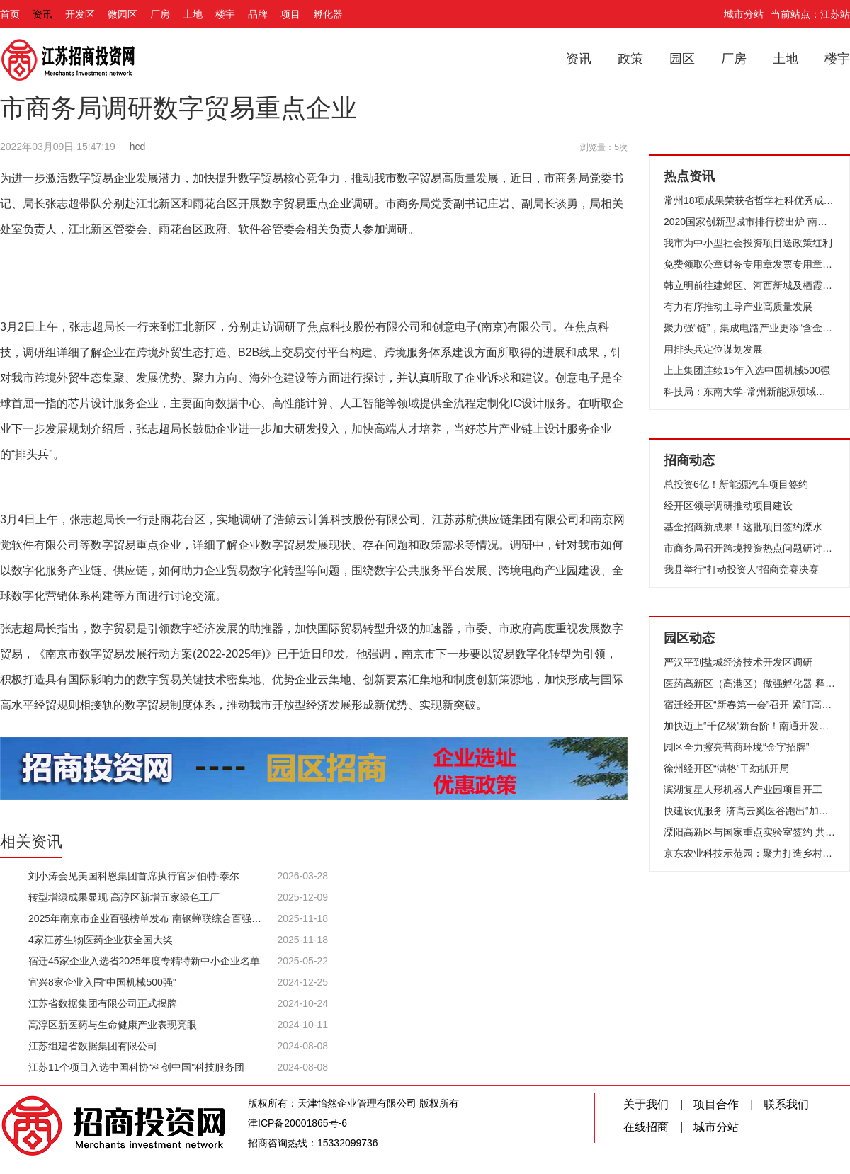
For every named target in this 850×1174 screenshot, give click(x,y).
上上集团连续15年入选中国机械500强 (747, 370)
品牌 (258, 14)
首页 (10, 14)
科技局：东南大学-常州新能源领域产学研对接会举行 (749, 391)
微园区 (122, 14)
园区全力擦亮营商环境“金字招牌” (736, 747)
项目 (290, 14)
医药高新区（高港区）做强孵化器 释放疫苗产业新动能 (749, 683)
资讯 (42, 14)
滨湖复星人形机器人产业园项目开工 (743, 789)
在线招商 (646, 1127)
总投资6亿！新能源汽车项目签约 (736, 484)
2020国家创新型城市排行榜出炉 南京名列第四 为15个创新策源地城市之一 (749, 221)
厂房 (160, 14)
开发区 (80, 14)
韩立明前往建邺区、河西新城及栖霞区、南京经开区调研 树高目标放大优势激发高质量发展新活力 (749, 285)
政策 (630, 59)
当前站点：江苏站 (810, 14)
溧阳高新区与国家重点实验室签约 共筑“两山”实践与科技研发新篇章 (749, 832)
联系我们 (786, 1104)
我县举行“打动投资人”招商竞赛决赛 (741, 569)
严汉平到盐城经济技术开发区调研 (738, 662)
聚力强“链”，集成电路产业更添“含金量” (749, 328)
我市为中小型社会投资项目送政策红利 (748, 243)
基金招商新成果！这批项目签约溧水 (743, 526)
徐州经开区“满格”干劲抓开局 (726, 768)
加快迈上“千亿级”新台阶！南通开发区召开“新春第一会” (749, 725)
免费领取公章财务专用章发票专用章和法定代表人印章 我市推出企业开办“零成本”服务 (749, 264)
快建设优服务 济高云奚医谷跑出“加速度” (749, 810)
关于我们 (646, 1104)
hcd (138, 146)
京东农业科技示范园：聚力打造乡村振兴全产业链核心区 (749, 853)
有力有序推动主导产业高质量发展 (738, 306)
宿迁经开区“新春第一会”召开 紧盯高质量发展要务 (749, 704)
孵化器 (328, 14)
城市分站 (744, 14)
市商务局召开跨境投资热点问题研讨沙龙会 (749, 548)
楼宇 (225, 14)
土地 (193, 14)
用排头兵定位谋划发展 (713, 349)
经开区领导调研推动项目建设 (728, 505)
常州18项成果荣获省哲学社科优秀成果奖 (749, 200)
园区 (682, 59)
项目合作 (716, 1104)
